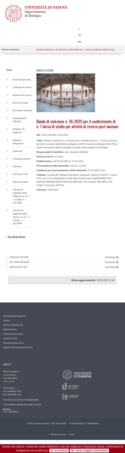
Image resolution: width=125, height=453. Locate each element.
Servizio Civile (20, 174)
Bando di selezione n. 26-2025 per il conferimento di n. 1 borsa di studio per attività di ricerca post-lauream (73, 50)
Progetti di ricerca (10, 338)
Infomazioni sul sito (58, 434)
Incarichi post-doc (22, 79)
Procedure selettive (22, 110)
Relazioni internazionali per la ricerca (18, 347)
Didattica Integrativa (18, 142)
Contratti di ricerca (22, 87)
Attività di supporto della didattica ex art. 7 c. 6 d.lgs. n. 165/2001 (21, 196)
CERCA (113, 39)
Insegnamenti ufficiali (19, 120)
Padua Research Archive (13, 334)
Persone (6, 320)
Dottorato (17, 151)
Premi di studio (20, 181)
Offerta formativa (10, 329)
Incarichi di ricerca (22, 95)
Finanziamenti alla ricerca (13, 343)
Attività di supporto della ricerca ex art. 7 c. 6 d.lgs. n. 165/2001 (22, 217)
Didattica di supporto (19, 131)
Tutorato (17, 166)
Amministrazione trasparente (14, 316)
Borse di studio (20, 102)
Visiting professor (22, 158)
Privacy (72, 434)
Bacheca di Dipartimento (10, 49)
